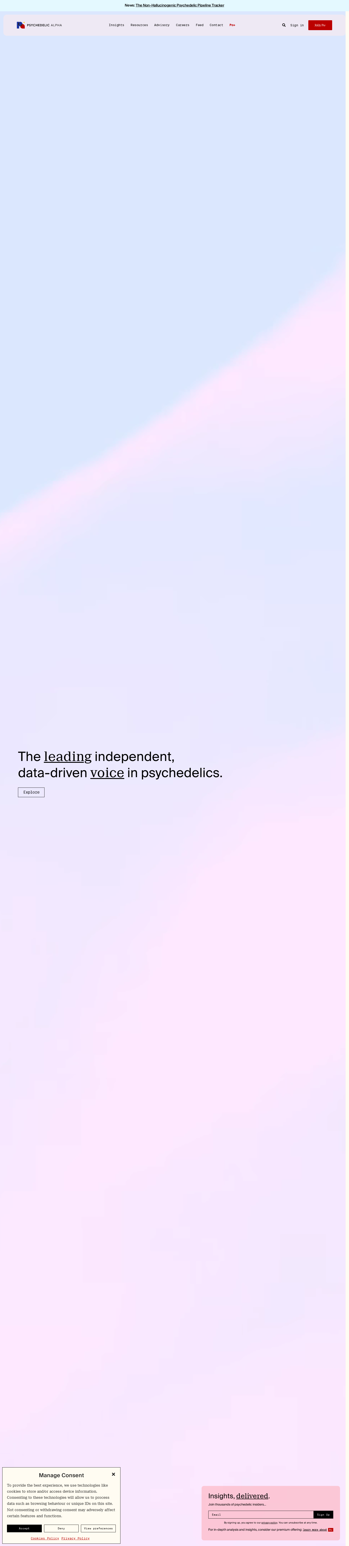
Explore (31, 792)
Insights (116, 25)
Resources (139, 25)
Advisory (162, 25)
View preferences (98, 1528)
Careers (182, 25)
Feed (199, 25)
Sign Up (323, 1514)
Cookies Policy (45, 1538)
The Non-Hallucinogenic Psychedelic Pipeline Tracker (180, 5)
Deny (61, 1528)
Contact (216, 25)
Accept (24, 1528)
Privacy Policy (75, 1538)
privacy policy (269, 1523)
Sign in (297, 25)
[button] (113, 1474)
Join (320, 25)
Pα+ (232, 25)
